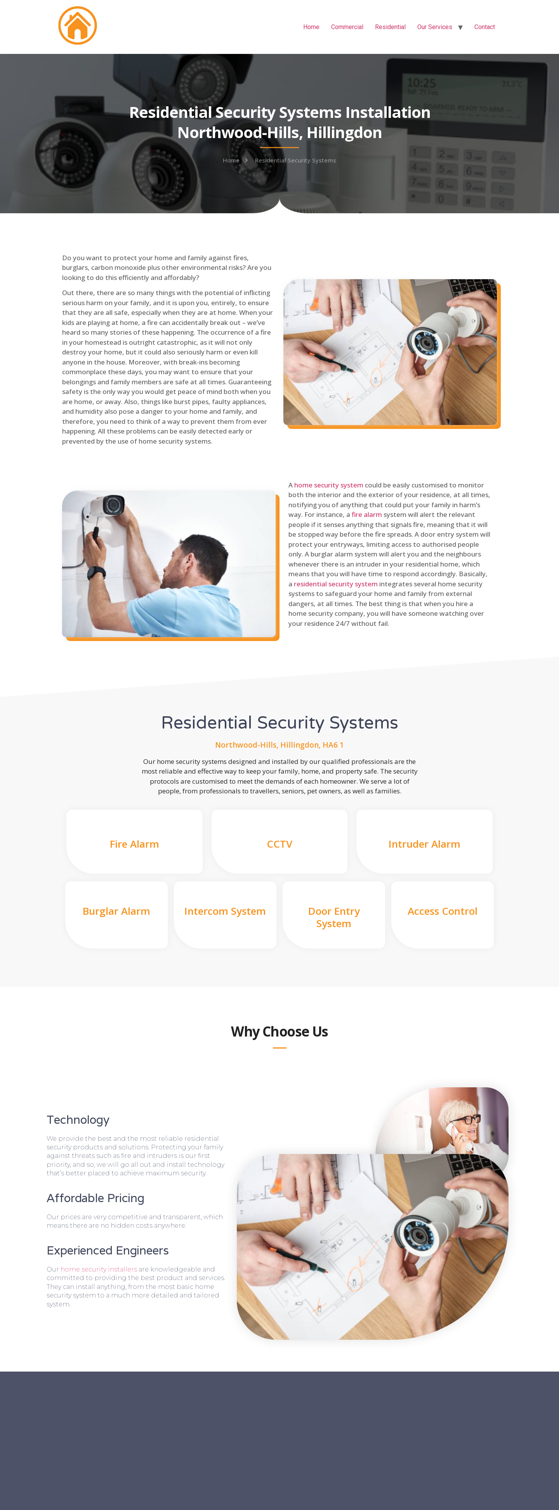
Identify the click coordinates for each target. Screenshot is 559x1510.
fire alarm (367, 514)
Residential (390, 27)
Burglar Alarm (116, 911)
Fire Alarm (134, 844)
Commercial (347, 27)
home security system (328, 484)
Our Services (434, 27)
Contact (484, 27)
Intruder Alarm (424, 844)
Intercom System (225, 911)
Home (311, 27)
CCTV (279, 844)
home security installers (99, 1269)
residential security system (336, 583)
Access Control (442, 911)
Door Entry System (334, 917)
